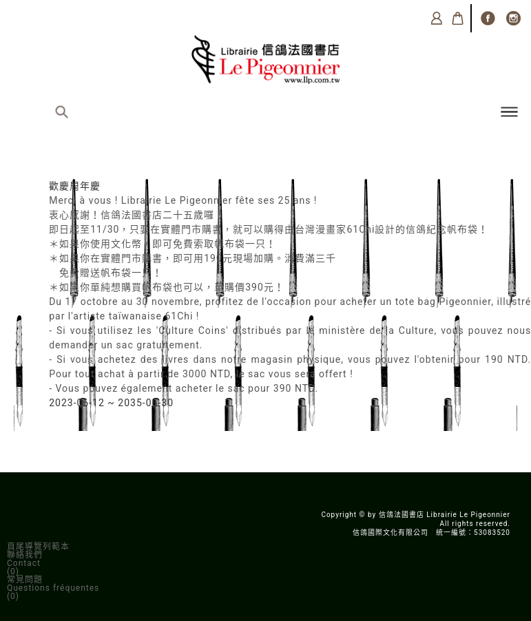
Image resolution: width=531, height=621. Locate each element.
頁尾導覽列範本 (38, 546)
